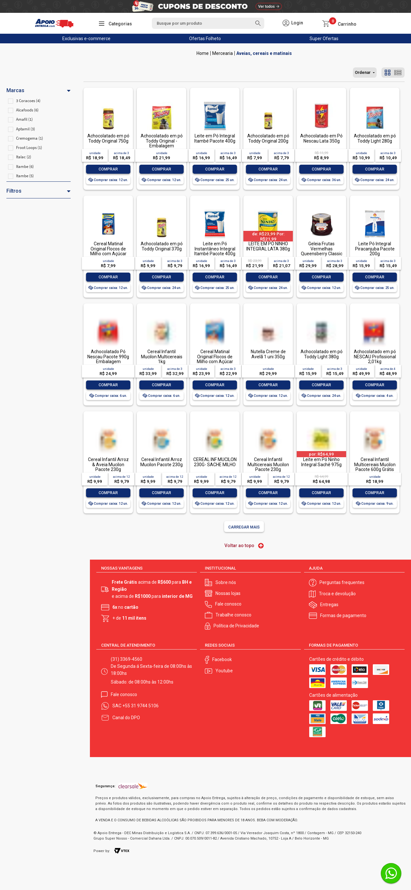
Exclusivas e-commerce (86, 38)
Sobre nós (225, 582)
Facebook (222, 659)
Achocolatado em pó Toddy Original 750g (108, 138)
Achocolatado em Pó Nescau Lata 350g (321, 138)
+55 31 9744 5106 (140, 705)
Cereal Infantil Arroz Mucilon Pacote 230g (161, 462)
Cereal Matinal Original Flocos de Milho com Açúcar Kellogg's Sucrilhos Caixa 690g (214, 361)
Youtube (224, 670)
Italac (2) (23, 157)
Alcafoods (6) (27, 110)
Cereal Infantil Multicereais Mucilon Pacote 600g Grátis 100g (375, 467)
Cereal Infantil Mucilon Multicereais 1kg (161, 356)
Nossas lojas (227, 593)
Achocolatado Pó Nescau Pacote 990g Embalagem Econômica (108, 359)
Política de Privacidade (236, 625)
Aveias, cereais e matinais (264, 53)
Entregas (329, 604)
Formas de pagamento (343, 615)
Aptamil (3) (25, 129)
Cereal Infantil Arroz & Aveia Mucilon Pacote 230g (108, 464)
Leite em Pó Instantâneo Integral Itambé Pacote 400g (214, 248)
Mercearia (222, 53)
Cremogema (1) (29, 138)
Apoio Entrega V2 (203, 53)
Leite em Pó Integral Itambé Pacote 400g (214, 138)
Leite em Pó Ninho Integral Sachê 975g (321, 462)
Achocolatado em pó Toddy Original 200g (268, 138)
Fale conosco (228, 603)
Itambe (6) (25, 166)
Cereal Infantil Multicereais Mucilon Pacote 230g (268, 464)
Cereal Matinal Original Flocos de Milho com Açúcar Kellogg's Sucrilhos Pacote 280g (108, 253)
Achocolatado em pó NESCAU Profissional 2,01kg (375, 356)
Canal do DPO (126, 717)
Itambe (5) (25, 176)
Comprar (108, 169)
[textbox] (208, 23)
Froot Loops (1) (29, 147)
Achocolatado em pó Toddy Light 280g (375, 138)
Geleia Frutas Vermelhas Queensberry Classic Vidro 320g (321, 251)
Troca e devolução (337, 593)
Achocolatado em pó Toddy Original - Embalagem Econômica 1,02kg (162, 143)
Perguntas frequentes (341, 582)
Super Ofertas (324, 38)
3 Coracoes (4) (28, 100)
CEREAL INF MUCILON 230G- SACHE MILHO (215, 462)
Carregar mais (244, 527)
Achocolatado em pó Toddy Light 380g (322, 354)
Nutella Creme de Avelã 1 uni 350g (268, 354)
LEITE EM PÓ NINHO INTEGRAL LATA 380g (268, 246)
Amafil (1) (24, 119)
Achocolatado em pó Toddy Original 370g (162, 246)
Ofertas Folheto (205, 38)
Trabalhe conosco (233, 614)
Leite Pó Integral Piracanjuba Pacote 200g (375, 248)
